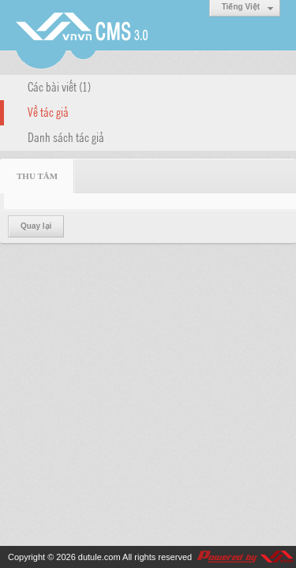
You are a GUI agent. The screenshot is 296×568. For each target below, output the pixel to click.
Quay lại (36, 226)
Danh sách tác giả (66, 136)
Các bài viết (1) (59, 86)
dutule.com (99, 557)
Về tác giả (48, 111)
